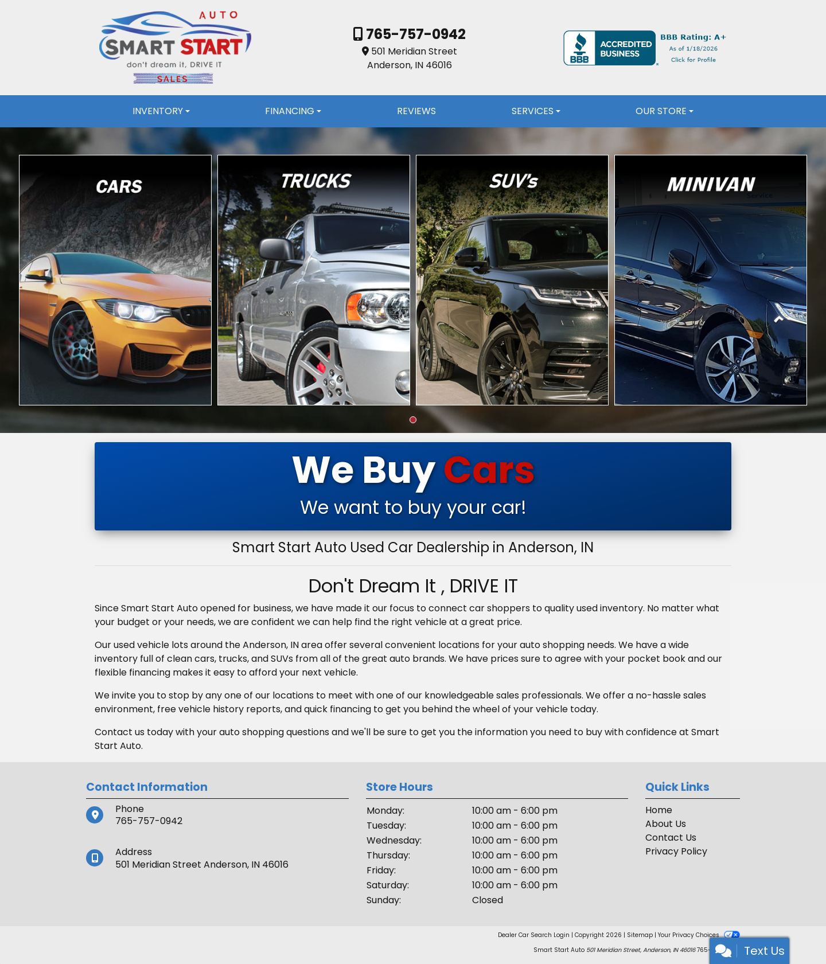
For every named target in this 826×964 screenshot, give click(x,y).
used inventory (609, 608)
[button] (413, 419)
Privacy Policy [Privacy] (676, 851)
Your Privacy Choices (699, 935)
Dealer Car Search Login (534, 935)
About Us (665, 823)
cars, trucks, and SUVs (243, 658)
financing (350, 709)
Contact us (120, 732)
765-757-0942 (414, 34)
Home (658, 810)
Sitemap (640, 935)
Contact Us (670, 837)
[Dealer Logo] (175, 47)
